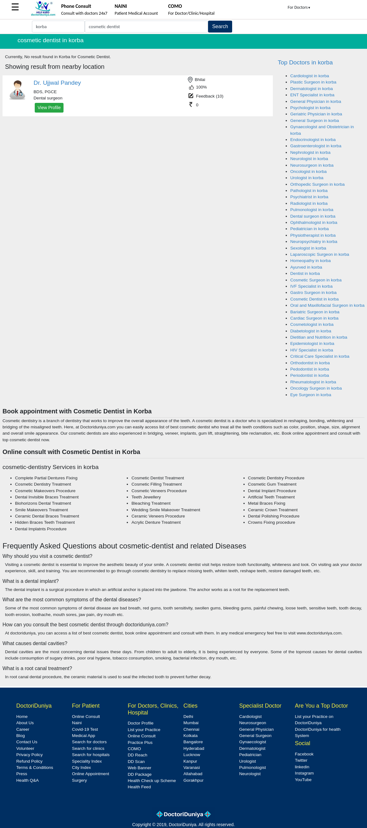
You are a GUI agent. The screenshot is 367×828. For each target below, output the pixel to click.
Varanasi (191, 767)
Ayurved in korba (306, 267)
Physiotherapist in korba (313, 235)
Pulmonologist (252, 767)
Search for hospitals (91, 754)
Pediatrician (250, 754)
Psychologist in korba (310, 107)
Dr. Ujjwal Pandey (57, 82)
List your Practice (144, 729)
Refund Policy (29, 761)
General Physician (256, 729)
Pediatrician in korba (309, 228)
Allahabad (192, 773)
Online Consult (86, 716)
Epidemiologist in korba (312, 343)
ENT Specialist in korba (312, 95)
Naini (77, 722)
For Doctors (299, 7)
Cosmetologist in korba (312, 324)
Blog (20, 735)
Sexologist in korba (308, 248)
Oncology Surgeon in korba (316, 388)
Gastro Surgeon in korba (313, 292)
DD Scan (136, 761)
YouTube (303, 779)
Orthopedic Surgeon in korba (317, 184)
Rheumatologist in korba (313, 382)
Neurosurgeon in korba (312, 165)
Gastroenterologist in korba (315, 146)
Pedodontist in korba (309, 369)
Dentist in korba (305, 273)
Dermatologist (252, 748)
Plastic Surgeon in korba (313, 82)
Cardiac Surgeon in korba (314, 318)
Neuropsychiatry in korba (313, 241)
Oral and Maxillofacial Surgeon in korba (327, 305)
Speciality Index (87, 761)
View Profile (49, 107)
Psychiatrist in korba (309, 196)
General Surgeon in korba (314, 120)
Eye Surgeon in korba (310, 394)
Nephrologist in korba (310, 152)
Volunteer (25, 748)
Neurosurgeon (252, 722)
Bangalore (193, 742)
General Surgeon (255, 735)
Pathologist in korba (309, 190)
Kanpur (190, 761)
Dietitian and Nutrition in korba (318, 337)
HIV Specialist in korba (311, 350)
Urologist (247, 761)
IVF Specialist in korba (311, 286)
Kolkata (190, 735)
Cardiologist (250, 716)
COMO (134, 748)
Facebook (304, 754)
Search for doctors (89, 742)
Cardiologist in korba (309, 75)
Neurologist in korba (309, 158)
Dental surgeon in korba (312, 216)
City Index (81, 767)
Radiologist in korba (309, 203)
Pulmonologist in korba (312, 209)
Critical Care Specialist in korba (319, 356)
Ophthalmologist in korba (313, 222)
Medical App (83, 735)
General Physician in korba (315, 101)
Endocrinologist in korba (313, 139)
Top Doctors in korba (305, 62)
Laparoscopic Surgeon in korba (319, 254)
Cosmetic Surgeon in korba (316, 280)
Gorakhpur (193, 780)
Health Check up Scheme (152, 780)
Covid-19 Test (85, 729)
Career (22, 729)
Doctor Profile (140, 723)
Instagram (304, 773)
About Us (25, 722)
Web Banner (139, 767)
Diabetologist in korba (310, 331)
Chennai (191, 729)
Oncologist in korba (308, 171)
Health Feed (139, 787)
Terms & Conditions (34, 767)
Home (22, 716)
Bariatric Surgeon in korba (314, 312)
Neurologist (250, 773)
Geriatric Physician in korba (316, 114)
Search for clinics (88, 748)
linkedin (302, 767)
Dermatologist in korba (311, 88)
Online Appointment (90, 773)
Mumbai (190, 722)
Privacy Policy (29, 754)
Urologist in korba (307, 177)
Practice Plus (140, 742)
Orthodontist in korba (310, 363)
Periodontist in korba (309, 375)
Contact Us (26, 742)
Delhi (188, 716)
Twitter (301, 760)
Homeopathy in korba (310, 260)
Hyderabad (193, 748)
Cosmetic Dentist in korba (314, 299)
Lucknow (191, 754)
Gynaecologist (252, 742)
